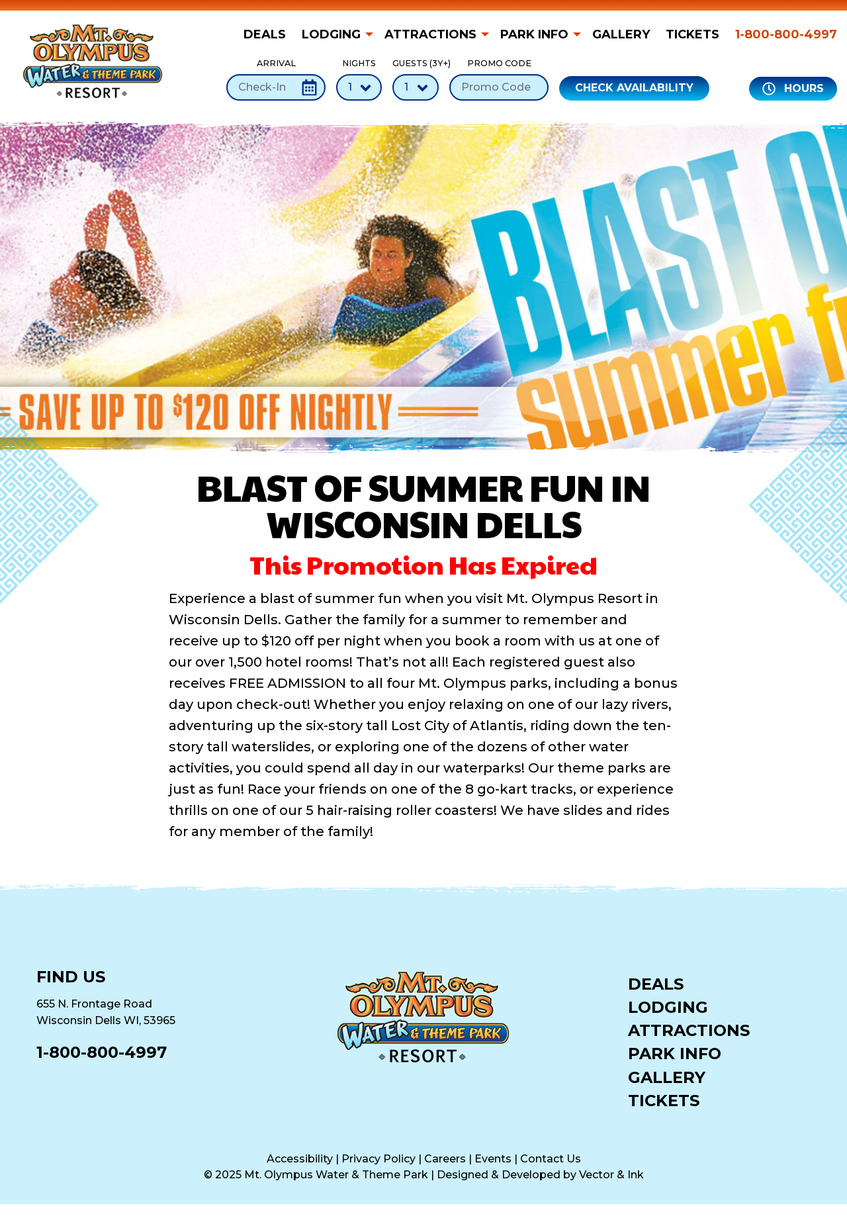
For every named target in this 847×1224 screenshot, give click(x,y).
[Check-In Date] (276, 87)
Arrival (276, 79)
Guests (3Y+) (415, 79)
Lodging (331, 34)
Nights (359, 79)
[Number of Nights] (359, 87)
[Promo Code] (499, 87)
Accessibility (300, 1159)
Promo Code (499, 79)
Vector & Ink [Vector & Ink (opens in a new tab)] (611, 1174)
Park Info (534, 34)
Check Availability (634, 87)
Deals (265, 34)
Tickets (692, 34)
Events (493, 1159)
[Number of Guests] (415, 87)
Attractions (430, 34)
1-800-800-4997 (786, 34)
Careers (445, 1159)
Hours (793, 88)
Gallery (621, 34)
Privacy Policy (378, 1159)
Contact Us (550, 1159)
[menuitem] (269, 34)
